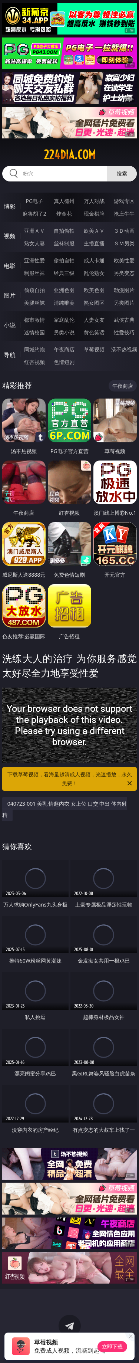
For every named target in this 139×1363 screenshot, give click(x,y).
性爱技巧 (124, 332)
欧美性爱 (124, 260)
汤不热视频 (124, 349)
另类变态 (124, 272)
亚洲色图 (64, 290)
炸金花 (64, 213)
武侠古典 (124, 319)
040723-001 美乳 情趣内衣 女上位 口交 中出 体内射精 (64, 809)
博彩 (10, 206)
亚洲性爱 (34, 260)
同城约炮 (34, 349)
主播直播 (94, 243)
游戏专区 (124, 200)
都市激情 (34, 319)
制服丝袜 (34, 272)
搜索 (122, 173)
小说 (10, 325)
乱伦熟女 (94, 272)
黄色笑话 (94, 332)
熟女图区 (94, 302)
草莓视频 (94, 349)
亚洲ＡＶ (34, 230)
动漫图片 (124, 290)
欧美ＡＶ (94, 230)
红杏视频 (34, 362)
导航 (10, 355)
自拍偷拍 (64, 230)
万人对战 (94, 200)
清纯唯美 (64, 302)
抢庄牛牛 (124, 213)
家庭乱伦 (64, 319)
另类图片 (124, 302)
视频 (10, 236)
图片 (10, 295)
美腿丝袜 (34, 302)
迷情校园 (34, 332)
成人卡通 (94, 260)
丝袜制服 (64, 243)
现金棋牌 (94, 213)
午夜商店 (64, 349)
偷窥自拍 (34, 290)
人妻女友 (94, 319)
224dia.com (70, 154)
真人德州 (64, 200)
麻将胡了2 (34, 213)
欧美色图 (94, 290)
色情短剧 (64, 362)
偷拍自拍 (64, 260)
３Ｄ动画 (124, 230)
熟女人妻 (34, 243)
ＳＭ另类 (124, 243)
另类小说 (64, 332)
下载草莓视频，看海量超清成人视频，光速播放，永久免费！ (70, 779)
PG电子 (34, 200)
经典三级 (64, 272)
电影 (10, 266)
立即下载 (112, 1346)
